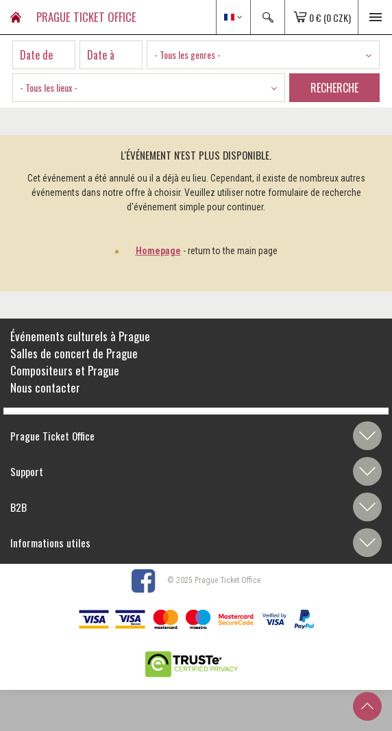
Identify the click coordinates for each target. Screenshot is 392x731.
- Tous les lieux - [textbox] (48, 87)
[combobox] (263, 54)
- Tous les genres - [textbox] (187, 54)
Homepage (158, 250)
